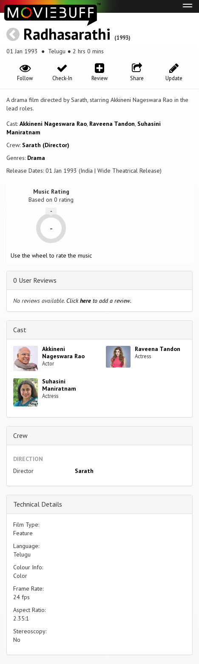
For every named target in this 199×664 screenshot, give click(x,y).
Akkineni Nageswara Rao (53, 124)
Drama (36, 158)
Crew (20, 435)
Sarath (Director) (45, 145)
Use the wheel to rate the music (51, 255)
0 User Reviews (35, 280)
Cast (19, 329)
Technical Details (37, 504)
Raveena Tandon (112, 124)
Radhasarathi (67, 34)
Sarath (84, 471)
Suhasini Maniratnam (59, 384)
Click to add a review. (98, 300)
